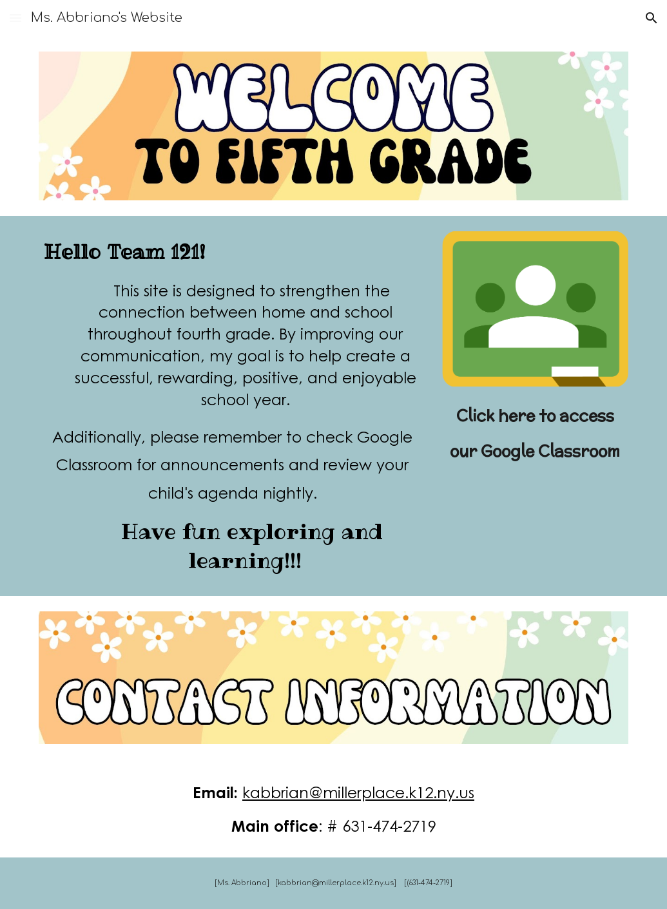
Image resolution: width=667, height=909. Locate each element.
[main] (233, 405)
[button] (15, 17)
